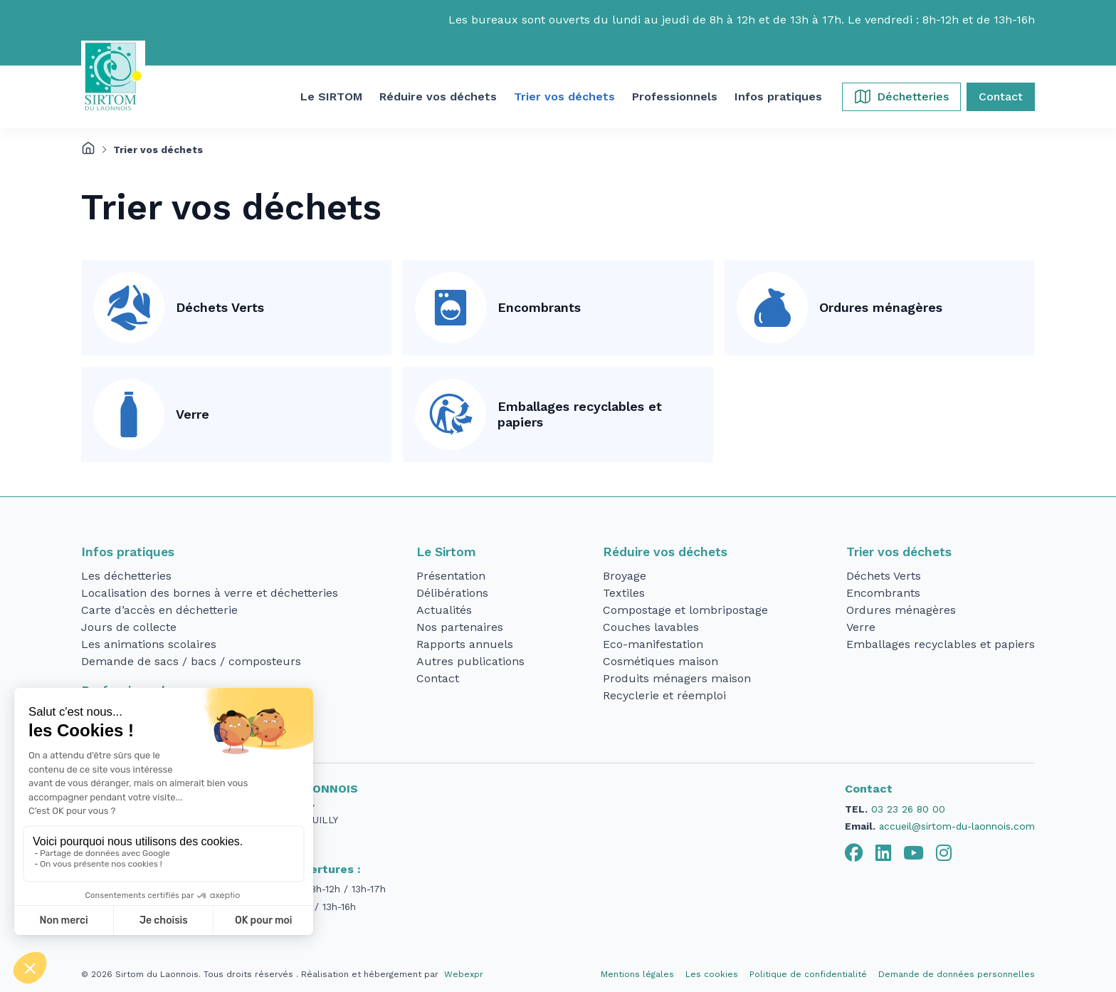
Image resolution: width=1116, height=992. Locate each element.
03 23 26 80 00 (908, 809)
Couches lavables (651, 627)
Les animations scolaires (148, 644)
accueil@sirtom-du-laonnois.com (957, 826)
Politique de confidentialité (808, 974)
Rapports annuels (464, 644)
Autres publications (470, 661)
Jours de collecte (129, 627)
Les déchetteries (126, 576)
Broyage (624, 576)
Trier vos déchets (899, 552)
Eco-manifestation (653, 644)
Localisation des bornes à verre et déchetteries (209, 593)
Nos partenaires (459, 627)
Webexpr (463, 974)
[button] (331, 97)
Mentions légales (637, 974)
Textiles (624, 593)
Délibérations (452, 593)
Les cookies (711, 974)
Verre (192, 414)
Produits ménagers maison (677, 678)
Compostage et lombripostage (685, 610)
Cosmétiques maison (660, 661)
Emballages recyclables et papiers (580, 414)
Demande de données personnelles (956, 974)
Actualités (444, 610)
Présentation (450, 576)
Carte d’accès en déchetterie (159, 610)
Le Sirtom (446, 552)
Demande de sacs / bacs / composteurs (191, 661)
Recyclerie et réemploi (664, 695)
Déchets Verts (220, 307)
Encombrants (539, 307)
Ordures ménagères (880, 307)
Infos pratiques (127, 552)
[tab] (854, 853)
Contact (437, 678)
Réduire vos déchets (665, 552)
